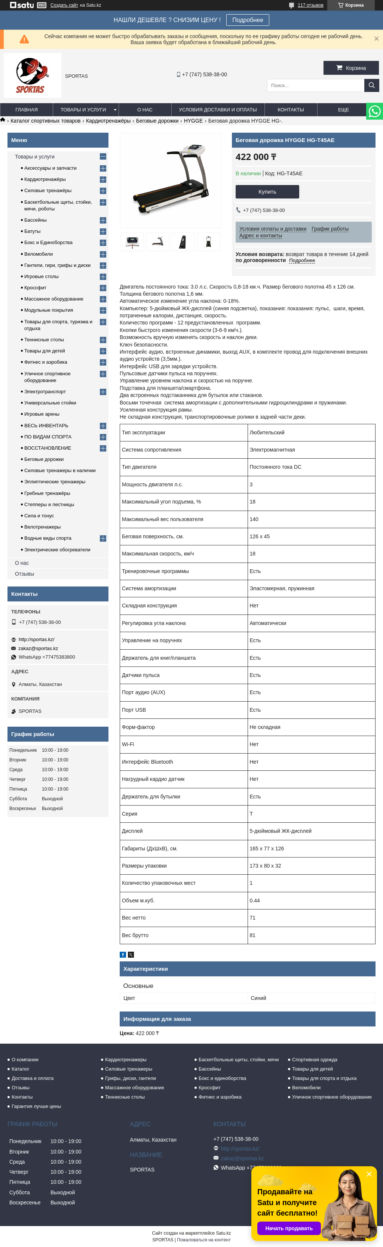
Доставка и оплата (32, 1078)
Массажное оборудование (53, 299)
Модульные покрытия (48, 310)
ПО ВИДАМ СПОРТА (47, 437)
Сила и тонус (39, 515)
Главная (26, 110)
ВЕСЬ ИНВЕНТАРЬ (46, 425)
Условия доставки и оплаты (218, 110)
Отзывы (24, 574)
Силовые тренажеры (128, 1069)
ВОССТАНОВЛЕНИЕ (47, 448)
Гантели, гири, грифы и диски (57, 265)
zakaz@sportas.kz (38, 648)
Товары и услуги (83, 110)
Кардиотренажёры (108, 121)
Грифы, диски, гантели (130, 1078)
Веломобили (38, 254)
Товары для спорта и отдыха (324, 1078)
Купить (267, 191)
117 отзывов (311, 5)
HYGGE (193, 121)
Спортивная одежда (314, 1059)
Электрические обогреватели (57, 549)
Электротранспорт (45, 391)
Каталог (20, 1069)
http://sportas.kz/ (36, 639)
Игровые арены (41, 414)
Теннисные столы (44, 339)
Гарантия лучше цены (36, 1106)
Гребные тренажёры (47, 493)
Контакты (291, 110)
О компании (25, 1059)
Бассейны (35, 220)
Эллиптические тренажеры (54, 481)
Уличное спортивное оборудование (332, 1097)
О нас (145, 110)
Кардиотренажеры (126, 1059)
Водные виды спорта (47, 538)
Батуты (32, 231)
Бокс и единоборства (222, 1078)
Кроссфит (35, 287)
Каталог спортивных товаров (45, 121)
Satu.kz (223, 1233)
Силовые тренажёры (47, 190)
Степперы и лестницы (49, 504)
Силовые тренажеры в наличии (60, 470)
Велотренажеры (42, 527)
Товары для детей (44, 351)
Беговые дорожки (157, 121)
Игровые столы (41, 276)
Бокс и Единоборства (48, 242)
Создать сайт (64, 5)
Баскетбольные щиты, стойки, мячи (239, 1059)
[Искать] (371, 85)
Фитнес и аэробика (45, 362)
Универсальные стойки (50, 403)
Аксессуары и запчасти (50, 168)
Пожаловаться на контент (203, 1240)
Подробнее (247, 20)
